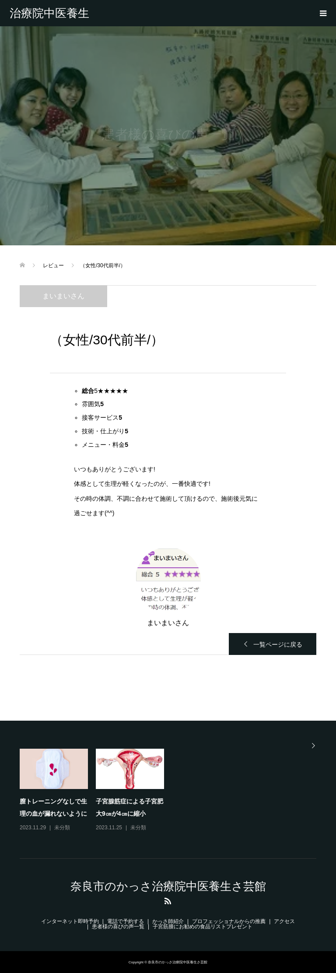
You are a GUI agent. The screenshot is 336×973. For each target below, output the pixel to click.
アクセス (284, 921)
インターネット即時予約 (70, 921)
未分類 (62, 827)
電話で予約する (125, 921)
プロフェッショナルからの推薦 (229, 921)
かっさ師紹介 (168, 921)
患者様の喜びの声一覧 (118, 926)
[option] (172, 791)
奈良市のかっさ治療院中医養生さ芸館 (50, 13)
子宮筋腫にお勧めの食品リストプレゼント (202, 926)
